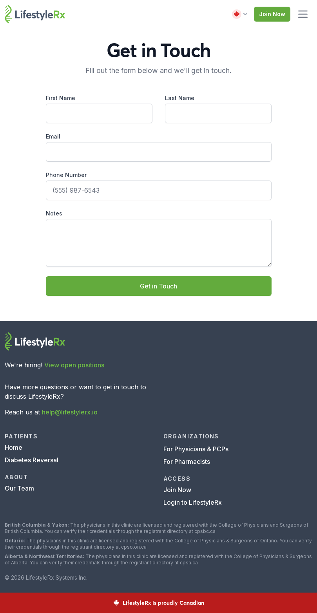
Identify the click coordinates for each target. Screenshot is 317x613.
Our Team (19, 488)
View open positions (74, 365)
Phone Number (66, 174)
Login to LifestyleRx (192, 502)
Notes (54, 213)
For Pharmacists (186, 461)
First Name (60, 98)
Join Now (272, 14)
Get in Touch (158, 286)
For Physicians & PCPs (195, 449)
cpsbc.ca (205, 531)
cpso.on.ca (134, 547)
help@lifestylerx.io (70, 412)
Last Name (179, 98)
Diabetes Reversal (31, 460)
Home (13, 447)
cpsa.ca (189, 563)
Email (53, 136)
